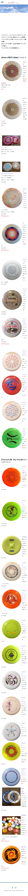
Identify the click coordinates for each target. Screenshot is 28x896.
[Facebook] (13, 888)
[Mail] (15, 888)
